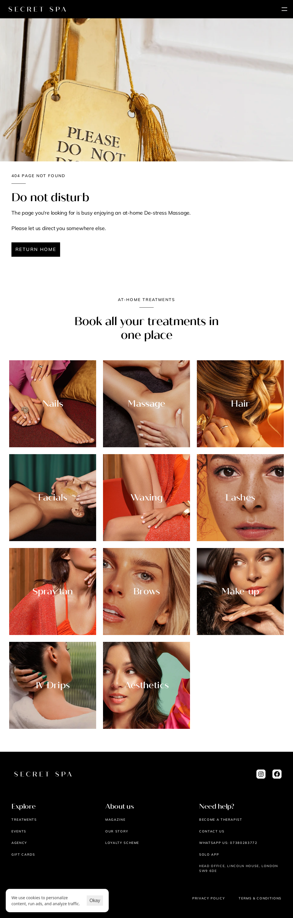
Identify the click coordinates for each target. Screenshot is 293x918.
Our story (116, 831)
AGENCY (19, 843)
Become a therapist (220, 820)
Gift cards (23, 854)
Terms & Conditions (260, 898)
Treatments (24, 820)
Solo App (209, 854)
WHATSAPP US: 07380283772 (228, 843)
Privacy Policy (208, 898)
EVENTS (18, 831)
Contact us (212, 831)
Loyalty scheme (122, 843)
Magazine (115, 820)
